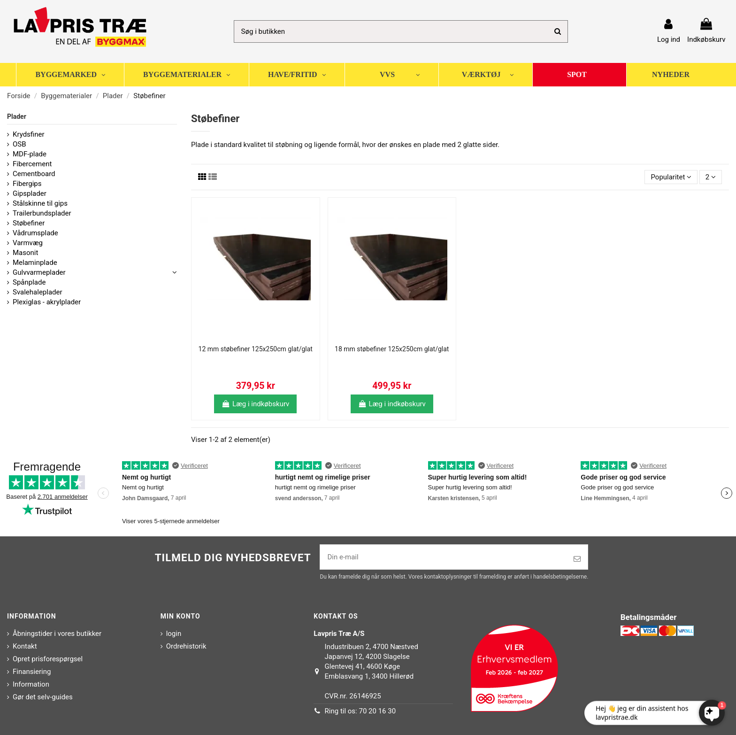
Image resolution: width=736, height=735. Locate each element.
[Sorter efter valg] (671, 177)
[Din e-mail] (443, 557)
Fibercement (32, 164)
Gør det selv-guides (43, 697)
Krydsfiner (28, 134)
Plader (16, 116)
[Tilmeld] (577, 559)
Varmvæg (28, 243)
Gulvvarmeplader (39, 272)
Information (31, 684)
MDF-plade (29, 154)
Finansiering (32, 671)
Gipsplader (29, 193)
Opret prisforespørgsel (48, 659)
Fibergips (27, 183)
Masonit (25, 252)
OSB (19, 144)
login (174, 633)
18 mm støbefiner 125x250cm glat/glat (392, 349)
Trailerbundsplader (42, 213)
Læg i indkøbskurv (255, 404)
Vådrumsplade (35, 233)
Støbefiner (29, 223)
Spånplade (29, 282)
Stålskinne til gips (40, 203)
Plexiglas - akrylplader (47, 302)
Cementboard (34, 174)
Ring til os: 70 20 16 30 (360, 711)
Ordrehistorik (186, 646)
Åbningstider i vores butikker (57, 633)
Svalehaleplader (37, 292)
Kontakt (25, 646)
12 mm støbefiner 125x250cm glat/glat (256, 349)
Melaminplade (35, 262)
